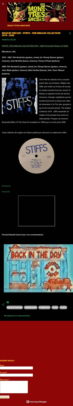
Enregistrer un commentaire (17, 315)
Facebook (6, 192)
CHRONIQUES (30, 307)
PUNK (55, 307)
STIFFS (63, 307)
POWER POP (44, 307)
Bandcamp (6, 186)
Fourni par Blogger (36, 401)
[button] (69, 33)
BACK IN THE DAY (14, 307)
